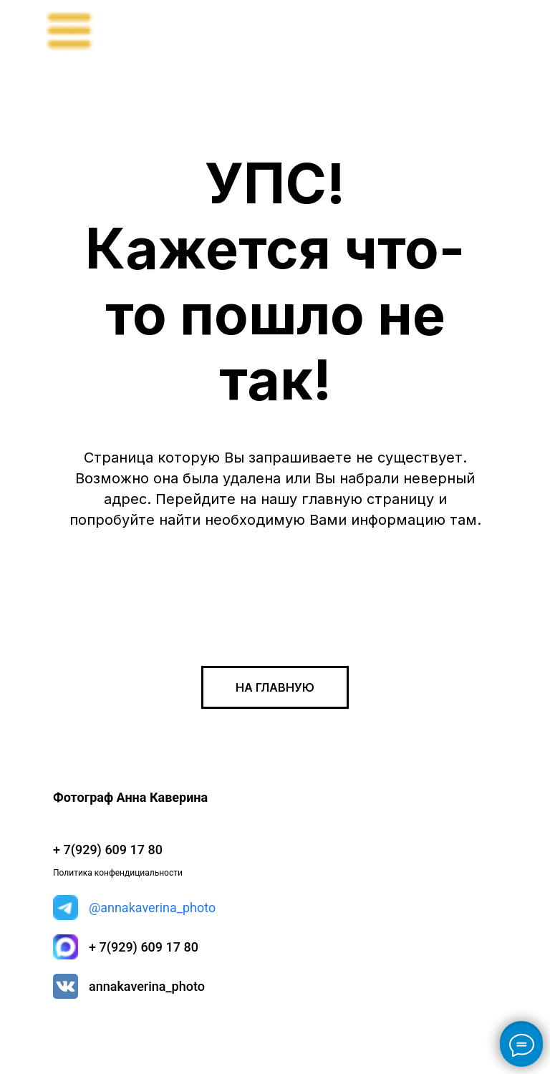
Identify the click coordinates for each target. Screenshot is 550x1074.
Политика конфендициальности (118, 873)
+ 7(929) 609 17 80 (143, 946)
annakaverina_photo (147, 986)
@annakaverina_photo (152, 907)
